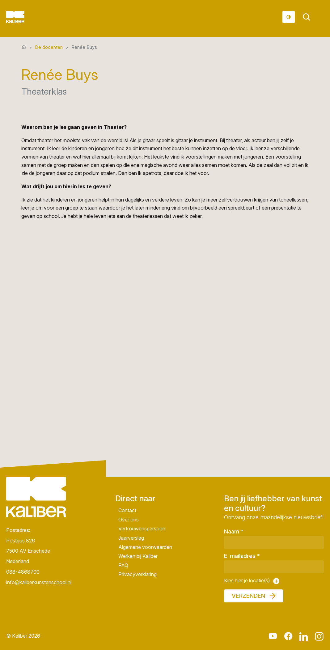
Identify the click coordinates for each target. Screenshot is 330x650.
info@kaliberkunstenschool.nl (36, 582)
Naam (233, 531)
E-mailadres (242, 556)
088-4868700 (23, 572)
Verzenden (248, 596)
